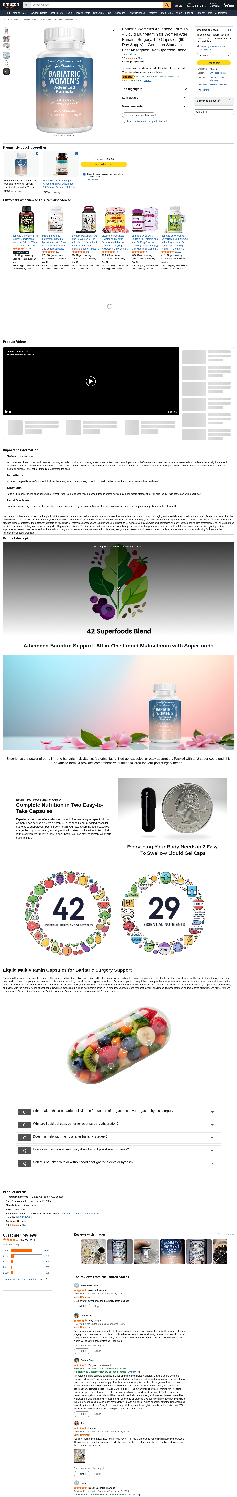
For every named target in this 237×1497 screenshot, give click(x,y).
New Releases (137, 13)
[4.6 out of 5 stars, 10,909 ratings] (171, 251)
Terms (147, 80)
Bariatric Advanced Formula (20, 354)
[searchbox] (97, 5)
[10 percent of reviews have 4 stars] (26, 1256)
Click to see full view (64, 135)
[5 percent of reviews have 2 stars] (26, 1267)
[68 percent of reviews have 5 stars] (26, 1250)
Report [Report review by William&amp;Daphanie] (97, 1306)
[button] (6, 13)
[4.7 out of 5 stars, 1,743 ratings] (22, 248)
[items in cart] (228, 5)
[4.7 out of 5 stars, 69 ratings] (110, 251)
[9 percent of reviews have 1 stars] (26, 1272)
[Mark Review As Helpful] (82, 1306)
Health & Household (12, 20)
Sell (110, 13)
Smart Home (166, 13)
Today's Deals (83, 13)
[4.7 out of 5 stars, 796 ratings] (140, 251)
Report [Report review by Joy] (97, 1473)
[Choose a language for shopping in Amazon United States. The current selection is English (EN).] (178, 5)
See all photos (225, 1234)
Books (69, 13)
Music (179, 13)
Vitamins (59, 20)
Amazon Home (204, 13)
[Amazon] (11, 5)
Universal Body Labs (219, 73)
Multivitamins (71, 20)
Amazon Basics (39, 13)
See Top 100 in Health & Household (79, 1213)
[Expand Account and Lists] (205, 6)
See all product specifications (139, 115)
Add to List (201, 112)
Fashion (189, 13)
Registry (152, 13)
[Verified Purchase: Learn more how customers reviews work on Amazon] (82, 1297)
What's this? (133, 1372)
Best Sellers (56, 13)
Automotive (221, 13)
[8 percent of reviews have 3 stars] (26, 1261)
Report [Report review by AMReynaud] (97, 1351)
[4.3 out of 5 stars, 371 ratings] (80, 251)
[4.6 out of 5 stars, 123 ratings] (50, 251)
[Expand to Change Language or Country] (183, 6)
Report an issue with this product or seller (145, 121)
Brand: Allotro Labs (131, 54)
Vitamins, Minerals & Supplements (38, 20)
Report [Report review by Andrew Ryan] (97, 1414)
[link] (60, 164)
